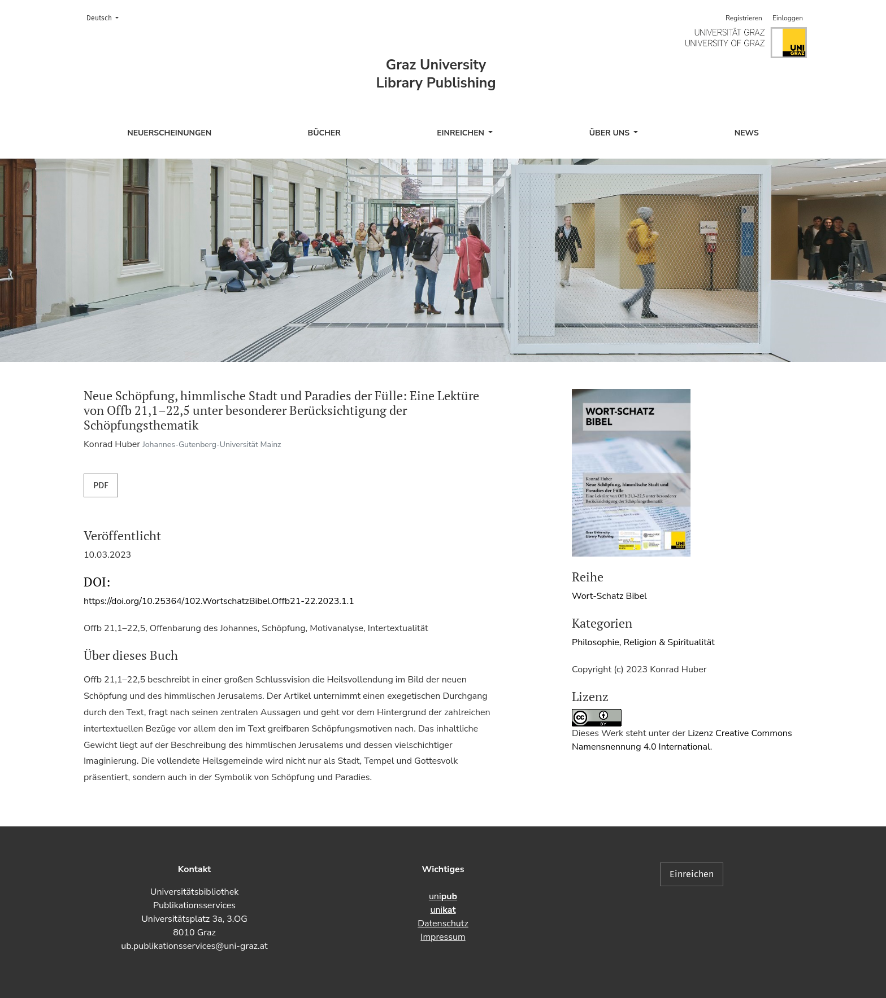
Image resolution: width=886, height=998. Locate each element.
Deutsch (106, 17)
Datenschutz (443, 923)
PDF (100, 485)
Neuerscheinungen (169, 133)
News (747, 133)
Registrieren (744, 18)
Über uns (610, 133)
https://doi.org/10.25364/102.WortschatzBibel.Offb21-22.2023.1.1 (219, 601)
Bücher (324, 133)
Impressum (442, 937)
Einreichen (462, 133)
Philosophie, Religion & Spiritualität (643, 642)
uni (443, 896)
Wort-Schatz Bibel (609, 596)
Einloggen (787, 18)
